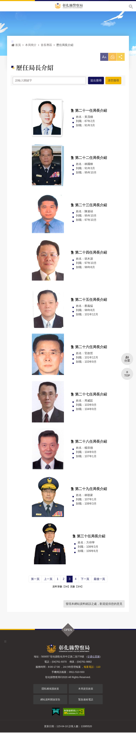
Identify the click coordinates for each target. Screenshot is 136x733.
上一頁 (48, 579)
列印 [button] (111, 58)
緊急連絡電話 (85, 700)
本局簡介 (30, 44)
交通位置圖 (93, 657)
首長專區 (46, 44)
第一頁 (35, 579)
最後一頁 (99, 579)
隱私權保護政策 (50, 689)
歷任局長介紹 (64, 44)
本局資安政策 (85, 689)
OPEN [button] (68, 630)
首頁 (16, 44)
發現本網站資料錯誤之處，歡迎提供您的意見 (94, 604)
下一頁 (85, 579)
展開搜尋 (131, 6)
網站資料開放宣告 (50, 700)
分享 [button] (120, 58)
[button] (103, 57)
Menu (5, 6)
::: (12, 41)
